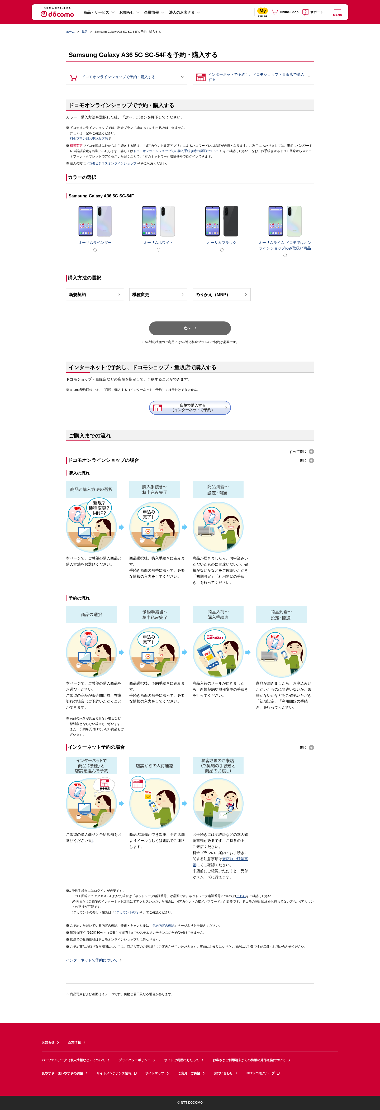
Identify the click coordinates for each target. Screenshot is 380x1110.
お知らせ (126, 12)
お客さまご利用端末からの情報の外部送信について (249, 1060)
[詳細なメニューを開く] (337, 12)
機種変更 (158, 294)
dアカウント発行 (128, 912)
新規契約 (95, 294)
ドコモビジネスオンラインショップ (113, 163)
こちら (241, 896)
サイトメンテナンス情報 (117, 1073)
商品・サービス (96, 12)
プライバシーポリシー (134, 1060)
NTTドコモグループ (263, 1073)
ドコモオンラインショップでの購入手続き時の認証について (177, 151)
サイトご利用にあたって (181, 1060)
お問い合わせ (223, 1073)
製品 (84, 31)
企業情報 (151, 12)
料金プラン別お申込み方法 (89, 138)
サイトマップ (154, 1073)
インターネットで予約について (92, 960)
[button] (301, 451)
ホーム (70, 31)
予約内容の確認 (163, 925)
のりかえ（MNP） (222, 294)
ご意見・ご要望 (189, 1073)
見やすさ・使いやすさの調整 (62, 1073)
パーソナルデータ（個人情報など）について (73, 1060)
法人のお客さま (182, 12)
